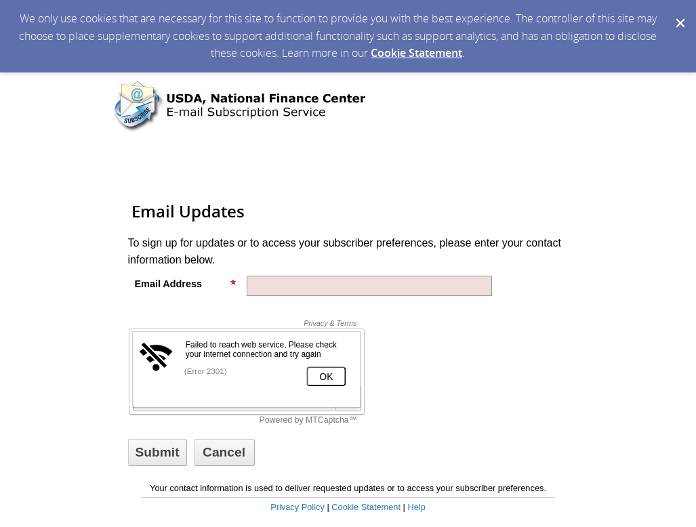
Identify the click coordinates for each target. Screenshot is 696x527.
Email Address (186, 283)
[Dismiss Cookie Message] (679, 13)
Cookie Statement (416, 52)
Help (416, 507)
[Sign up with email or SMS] (157, 452)
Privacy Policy (297, 507)
